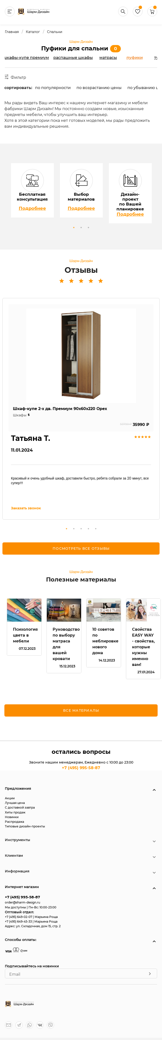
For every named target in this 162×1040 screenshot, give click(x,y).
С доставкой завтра (20, 807)
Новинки (12, 817)
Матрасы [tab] (108, 57)
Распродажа (14, 821)
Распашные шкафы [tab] (73, 57)
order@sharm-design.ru (22, 902)
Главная (12, 32)
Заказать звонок (26, 508)
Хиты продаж (15, 812)
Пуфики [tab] (134, 57)
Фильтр (15, 77)
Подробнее (32, 208)
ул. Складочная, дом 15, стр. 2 (38, 926)
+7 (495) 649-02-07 (19, 917)
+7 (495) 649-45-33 (19, 921)
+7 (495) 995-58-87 (81, 768)
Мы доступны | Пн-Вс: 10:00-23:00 (30, 907)
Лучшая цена (15, 803)
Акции (10, 798)
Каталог (33, 32)
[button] (152, 15)
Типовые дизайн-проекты (25, 826)
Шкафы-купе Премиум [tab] (26, 57)
